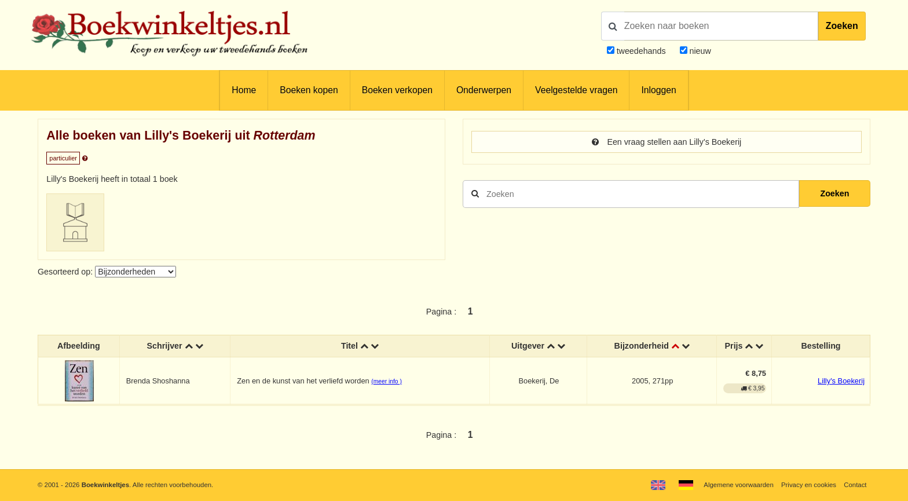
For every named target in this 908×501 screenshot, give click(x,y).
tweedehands (641, 51)
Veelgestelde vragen (576, 90)
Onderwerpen (483, 90)
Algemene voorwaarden (738, 484)
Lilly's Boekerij (841, 380)
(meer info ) (386, 381)
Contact (855, 484)
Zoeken (842, 26)
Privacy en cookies (808, 484)
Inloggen (658, 90)
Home (244, 90)
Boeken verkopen (397, 90)
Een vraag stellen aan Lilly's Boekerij (667, 142)
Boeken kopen (309, 90)
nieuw (699, 51)
